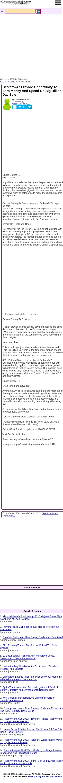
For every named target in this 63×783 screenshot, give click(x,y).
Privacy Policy (34, 776)
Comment (15, 103)
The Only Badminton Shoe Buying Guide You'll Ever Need (33, 637)
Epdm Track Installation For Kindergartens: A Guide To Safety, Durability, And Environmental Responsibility (29, 688)
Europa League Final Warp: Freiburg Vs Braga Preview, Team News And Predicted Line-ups (31, 751)
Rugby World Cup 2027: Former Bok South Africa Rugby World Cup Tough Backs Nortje (31, 762)
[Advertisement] (30, 43)
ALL (2, 81)
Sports (11, 81)
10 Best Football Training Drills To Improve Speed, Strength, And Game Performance (27, 657)
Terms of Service (54, 776)
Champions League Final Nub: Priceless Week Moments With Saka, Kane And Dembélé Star (31, 678)
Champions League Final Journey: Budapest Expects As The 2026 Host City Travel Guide (31, 709)
